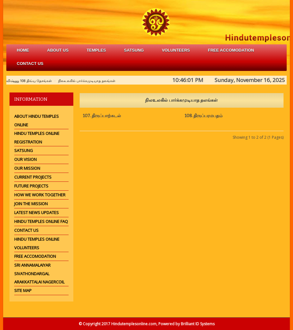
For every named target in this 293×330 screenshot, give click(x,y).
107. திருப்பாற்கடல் (102, 115)
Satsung (23, 150)
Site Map (23, 290)
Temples (96, 50)
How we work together (39, 195)
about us (58, 50)
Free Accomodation (35, 256)
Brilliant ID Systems (198, 324)
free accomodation (231, 50)
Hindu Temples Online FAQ (41, 221)
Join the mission (31, 203)
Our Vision (25, 159)
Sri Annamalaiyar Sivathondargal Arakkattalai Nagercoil (39, 273)
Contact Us (30, 63)
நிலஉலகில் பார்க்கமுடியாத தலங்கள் (86, 80)
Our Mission (27, 168)
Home (23, 50)
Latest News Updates (36, 212)
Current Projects (33, 177)
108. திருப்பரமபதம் (204, 115)
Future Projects (31, 186)
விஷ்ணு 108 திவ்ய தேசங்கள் (29, 80)
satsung (134, 50)
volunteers (176, 50)
